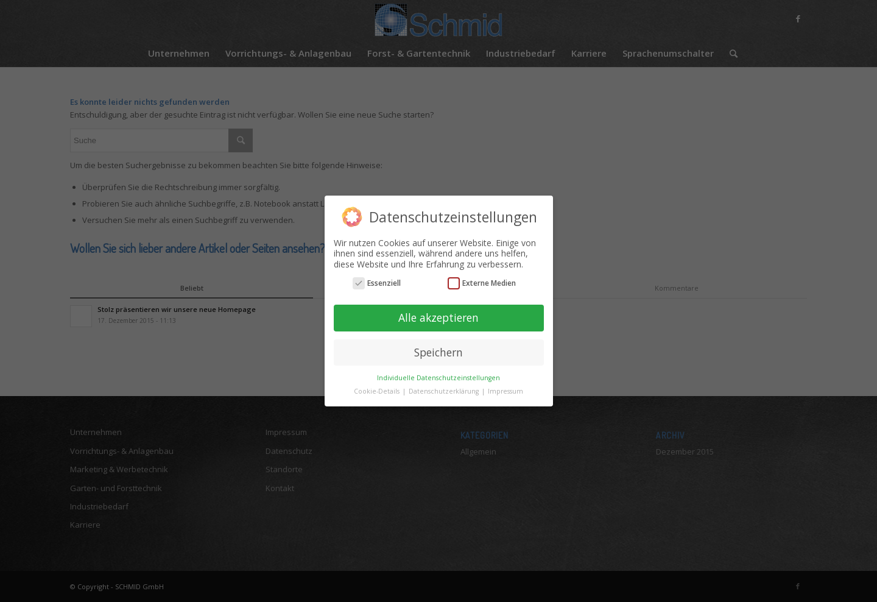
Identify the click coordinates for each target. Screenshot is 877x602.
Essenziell (377, 283)
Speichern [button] (438, 352)
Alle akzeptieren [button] (438, 317)
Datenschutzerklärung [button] (445, 391)
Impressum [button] (505, 391)
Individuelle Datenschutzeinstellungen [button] (438, 377)
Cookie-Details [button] (377, 391)
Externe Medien (482, 283)
